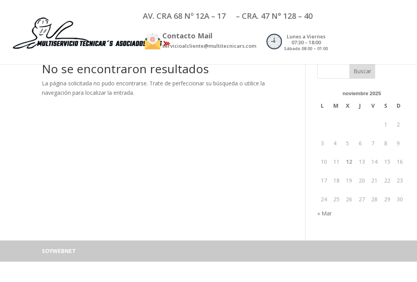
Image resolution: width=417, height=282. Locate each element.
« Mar (324, 213)
